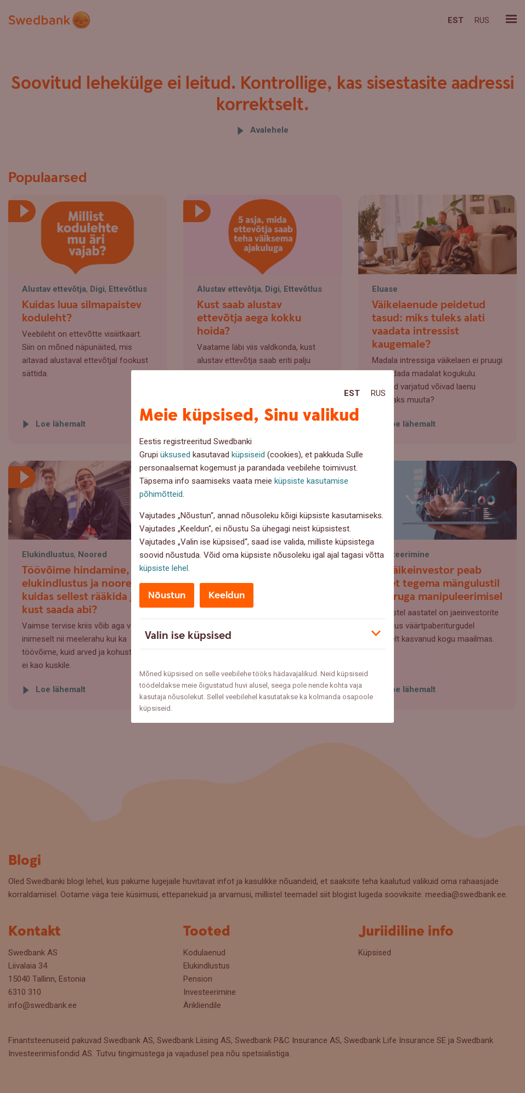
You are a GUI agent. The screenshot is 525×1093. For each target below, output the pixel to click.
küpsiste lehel (163, 568)
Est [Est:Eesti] (352, 393)
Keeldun (226, 595)
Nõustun (166, 595)
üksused (175, 455)
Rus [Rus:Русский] (378, 393)
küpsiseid (248, 455)
